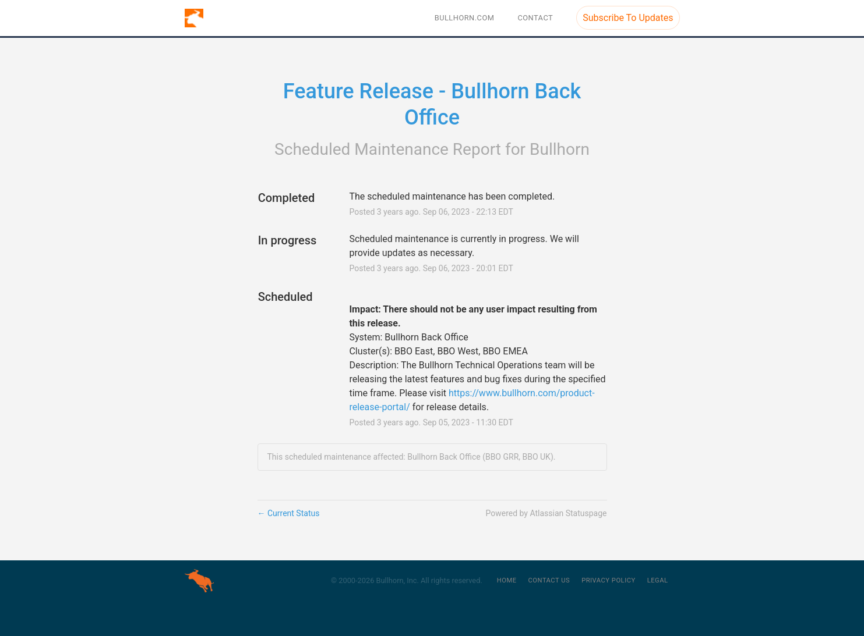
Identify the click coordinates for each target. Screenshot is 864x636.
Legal (657, 580)
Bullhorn (560, 149)
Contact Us (549, 580)
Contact (535, 17)
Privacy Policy (608, 580)
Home (507, 580)
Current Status (289, 513)
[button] (627, 18)
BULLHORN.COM (465, 17)
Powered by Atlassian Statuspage (545, 513)
